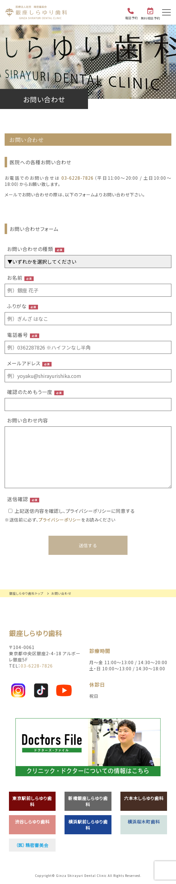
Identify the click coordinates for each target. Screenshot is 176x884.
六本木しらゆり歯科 (144, 798)
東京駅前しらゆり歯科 (32, 801)
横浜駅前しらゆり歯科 (88, 825)
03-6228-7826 (77, 178)
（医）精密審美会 (32, 845)
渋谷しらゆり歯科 (32, 822)
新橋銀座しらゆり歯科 (88, 801)
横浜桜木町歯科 (144, 822)
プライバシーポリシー (60, 520)
